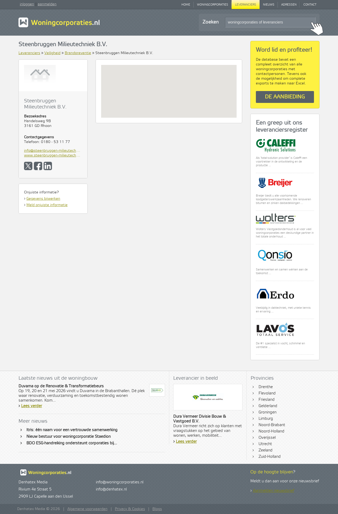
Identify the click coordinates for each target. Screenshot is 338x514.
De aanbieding (285, 97)
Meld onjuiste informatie (47, 205)
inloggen (27, 4)
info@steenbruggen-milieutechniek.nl (53, 150)
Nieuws (268, 5)
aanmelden (47, 4)
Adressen (289, 5)
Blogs (157, 509)
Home (185, 5)
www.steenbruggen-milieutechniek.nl (53, 155)
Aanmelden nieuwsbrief (273, 490)
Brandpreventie (78, 53)
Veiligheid (52, 53)
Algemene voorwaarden (87, 509)
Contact (309, 5)
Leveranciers (245, 5)
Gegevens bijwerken (43, 198)
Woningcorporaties (212, 5)
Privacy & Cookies (130, 509)
